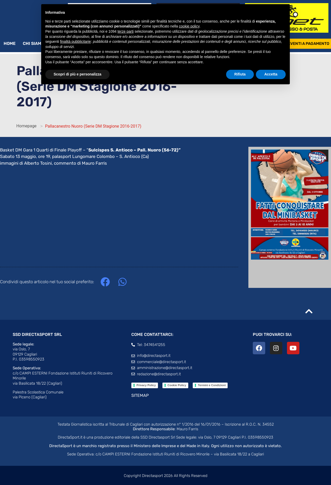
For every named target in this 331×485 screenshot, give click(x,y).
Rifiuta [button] (240, 74)
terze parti (126, 31)
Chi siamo (36, 43)
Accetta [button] (270, 74)
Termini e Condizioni (212, 385)
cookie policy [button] (189, 26)
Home (10, 43)
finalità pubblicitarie (75, 41)
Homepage (26, 125)
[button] (105, 282)
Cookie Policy (177, 385)
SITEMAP (140, 395)
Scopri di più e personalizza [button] (77, 74)
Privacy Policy (146, 385)
